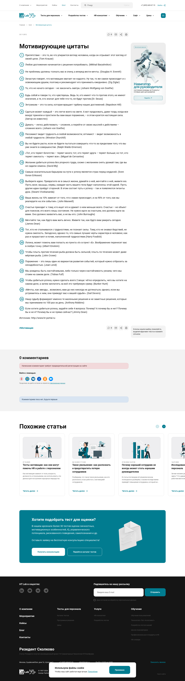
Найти (126, 5)
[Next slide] (164, 426)
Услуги (97, 609)
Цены (150, 15)
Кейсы (54, 5)
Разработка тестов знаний (141, 625)
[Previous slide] (157, 426)
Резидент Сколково (36, 649)
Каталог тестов (63, 615)
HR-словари (135, 640)
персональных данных (57, 383)
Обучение (121, 15)
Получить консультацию (49, 553)
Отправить (155, 592)
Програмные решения (65, 620)
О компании (25, 5)
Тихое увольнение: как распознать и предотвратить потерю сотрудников (92, 469)
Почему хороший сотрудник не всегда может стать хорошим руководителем (139, 469)
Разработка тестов (78, 15)
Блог (64, 5)
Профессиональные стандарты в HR (145, 635)
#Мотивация (26, 328)
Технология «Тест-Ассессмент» (143, 620)
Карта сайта (161, 674)
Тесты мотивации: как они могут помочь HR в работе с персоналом (42, 467)
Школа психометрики (139, 630)
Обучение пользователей (141, 615)
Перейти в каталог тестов (85, 553)
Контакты (74, 5)
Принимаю (119, 670)
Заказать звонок (158, 662)
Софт (137, 15)
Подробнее (92, 671)
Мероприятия (41, 5)
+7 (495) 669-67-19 (148, 5)
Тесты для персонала (52, 15)
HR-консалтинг (102, 15)
